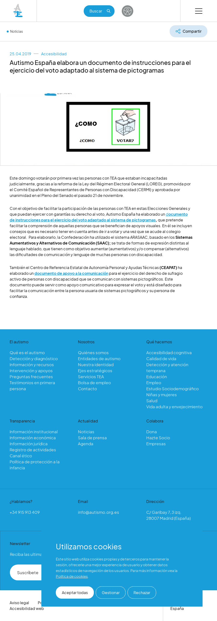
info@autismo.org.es (98, 512)
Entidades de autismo (99, 358)
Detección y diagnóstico (34, 358)
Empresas (156, 443)
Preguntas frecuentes (31, 376)
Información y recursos (32, 364)
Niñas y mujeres (161, 394)
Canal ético (21, 455)
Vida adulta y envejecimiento (174, 406)
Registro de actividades (33, 449)
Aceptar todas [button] (75, 592)
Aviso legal (19, 602)
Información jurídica (29, 443)
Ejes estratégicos (95, 370)
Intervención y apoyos (31, 370)
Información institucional (34, 431)
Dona (151, 431)
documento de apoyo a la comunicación (71, 274)
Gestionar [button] (111, 592)
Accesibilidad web (27, 608)
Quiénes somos (93, 352)
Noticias (16, 31)
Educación (156, 376)
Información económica (33, 437)
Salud (151, 400)
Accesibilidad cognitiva (169, 352)
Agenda (85, 443)
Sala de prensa (92, 437)
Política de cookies (72, 576)
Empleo (153, 382)
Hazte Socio (158, 437)
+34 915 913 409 (25, 512)
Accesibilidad (54, 53)
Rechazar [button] (142, 592)
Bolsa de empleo (94, 382)
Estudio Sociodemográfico (172, 388)
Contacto (87, 388)
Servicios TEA (91, 376)
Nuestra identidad (96, 364)
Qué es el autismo (27, 352)
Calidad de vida (161, 358)
